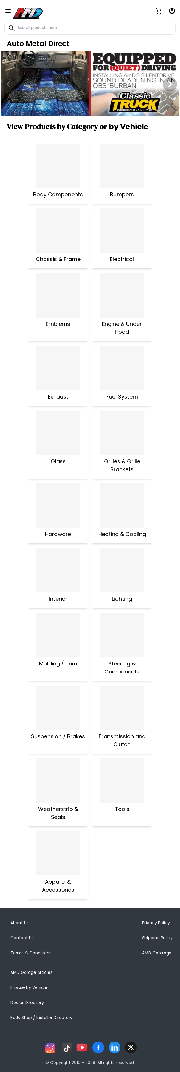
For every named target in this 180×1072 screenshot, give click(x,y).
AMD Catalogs (156, 953)
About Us (19, 923)
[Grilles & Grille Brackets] (122, 433)
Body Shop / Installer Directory (41, 1018)
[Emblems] (58, 295)
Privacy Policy (156, 923)
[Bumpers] (122, 166)
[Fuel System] (122, 368)
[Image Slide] (90, 83)
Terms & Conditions (31, 953)
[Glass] (58, 433)
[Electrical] (122, 230)
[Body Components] (58, 166)
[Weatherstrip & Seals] (58, 780)
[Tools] (122, 780)
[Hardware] (58, 505)
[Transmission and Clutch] (122, 708)
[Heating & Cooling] (122, 505)
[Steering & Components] (122, 635)
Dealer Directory (27, 1002)
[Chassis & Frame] (58, 230)
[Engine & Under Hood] (122, 295)
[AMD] (28, 12)
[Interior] (58, 570)
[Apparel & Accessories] (58, 853)
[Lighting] (122, 570)
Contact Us (22, 938)
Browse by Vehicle (28, 987)
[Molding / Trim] (58, 635)
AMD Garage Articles (31, 972)
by (128, 127)
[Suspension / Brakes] (58, 708)
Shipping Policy (157, 938)
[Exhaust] (58, 368)
